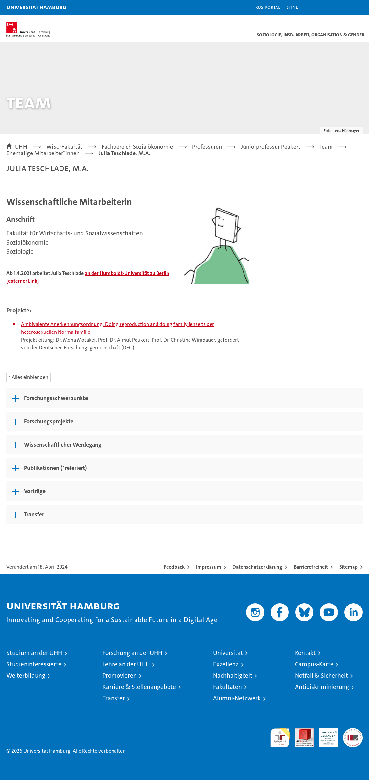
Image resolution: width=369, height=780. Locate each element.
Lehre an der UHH (126, 664)
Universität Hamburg (36, 7)
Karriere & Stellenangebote (139, 687)
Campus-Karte (314, 664)
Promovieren (120, 675)
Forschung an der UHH (132, 653)
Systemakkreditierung (353, 731)
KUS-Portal (267, 7)
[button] (344, 7)
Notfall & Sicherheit (321, 675)
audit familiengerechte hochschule (280, 737)
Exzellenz (226, 664)
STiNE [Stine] (292, 7)
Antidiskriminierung (322, 687)
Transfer (114, 698)
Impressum (208, 567)
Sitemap (348, 567)
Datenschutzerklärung (257, 567)
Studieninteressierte (33, 664)
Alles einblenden (30, 377)
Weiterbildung (25, 675)
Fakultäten (227, 687)
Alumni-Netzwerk (237, 698)
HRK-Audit (325, 735)
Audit (301, 731)
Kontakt (305, 653)
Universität (228, 653)
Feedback (174, 567)
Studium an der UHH (34, 653)
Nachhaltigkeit (232, 675)
